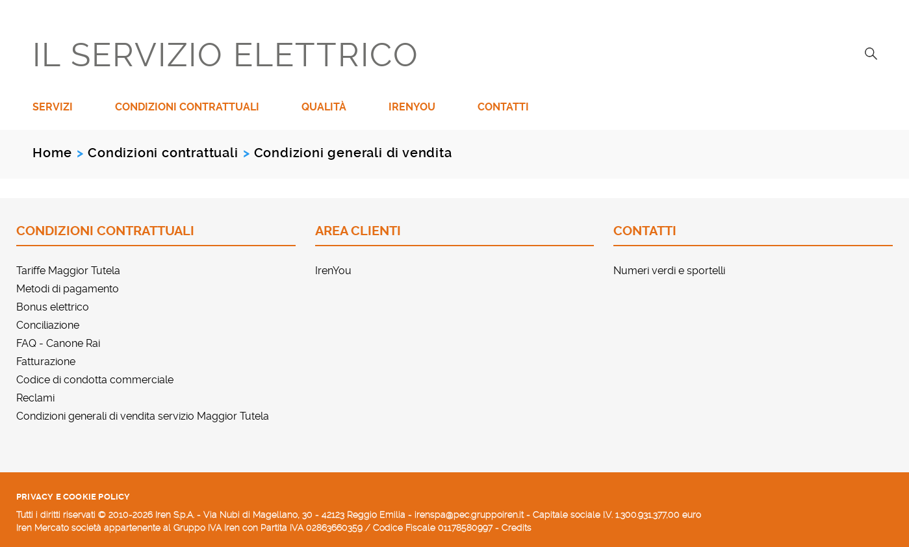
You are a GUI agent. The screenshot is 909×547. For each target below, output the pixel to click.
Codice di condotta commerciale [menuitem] (94, 380)
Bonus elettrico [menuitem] (52, 307)
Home (52, 152)
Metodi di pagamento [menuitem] (67, 289)
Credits (516, 527)
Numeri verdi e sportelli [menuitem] (669, 270)
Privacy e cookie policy (73, 497)
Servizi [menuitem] (52, 107)
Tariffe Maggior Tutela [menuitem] (68, 270)
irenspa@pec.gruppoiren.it (469, 514)
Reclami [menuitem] (35, 398)
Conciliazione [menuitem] (47, 325)
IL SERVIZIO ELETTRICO (225, 55)
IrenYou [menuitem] (412, 107)
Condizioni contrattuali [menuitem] (187, 107)
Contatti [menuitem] (503, 107)
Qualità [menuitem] (323, 107)
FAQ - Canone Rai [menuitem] (58, 343)
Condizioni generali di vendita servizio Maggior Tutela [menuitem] (142, 416)
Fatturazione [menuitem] (45, 361)
